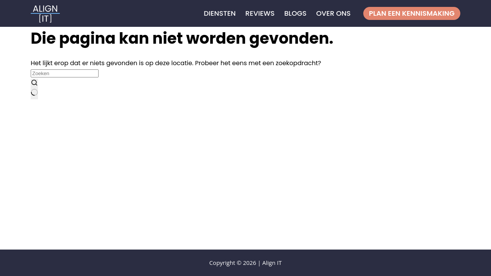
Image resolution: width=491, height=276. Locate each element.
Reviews (260, 13)
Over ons (333, 13)
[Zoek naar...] (65, 73)
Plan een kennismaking (412, 13)
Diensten (220, 13)
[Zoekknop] (34, 89)
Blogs (295, 13)
